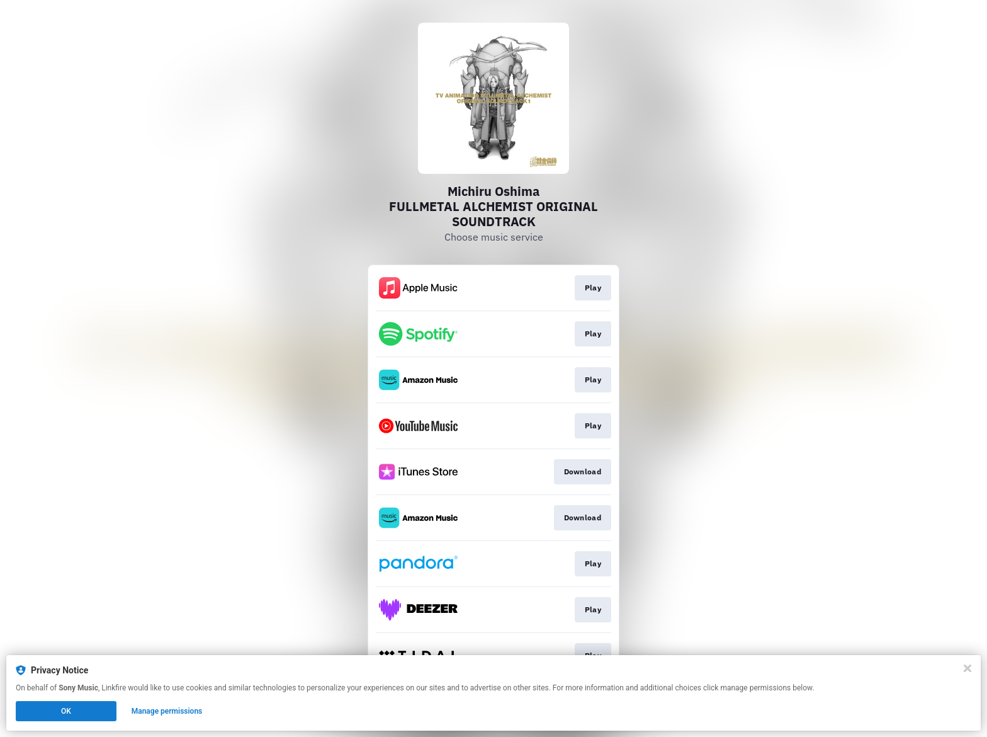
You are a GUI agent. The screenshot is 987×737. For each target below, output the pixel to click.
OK (66, 711)
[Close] (967, 668)
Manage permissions (167, 711)
